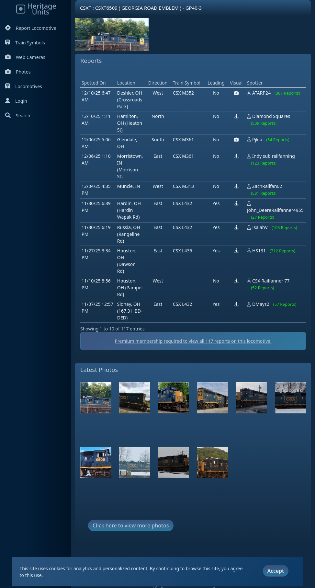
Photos (18, 72)
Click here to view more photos (131, 525)
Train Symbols (25, 43)
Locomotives (23, 86)
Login (16, 101)
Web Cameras (25, 57)
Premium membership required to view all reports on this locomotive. (193, 341)
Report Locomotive (30, 28)
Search (17, 115)
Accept (275, 570)
